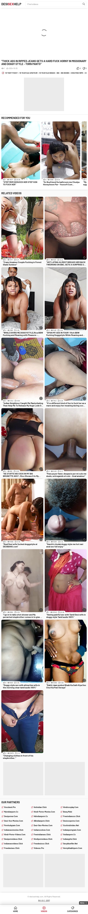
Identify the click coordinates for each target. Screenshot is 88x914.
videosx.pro (39, 848)
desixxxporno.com (71, 821)
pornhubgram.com (12, 825)
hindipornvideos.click (43, 839)
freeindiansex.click (42, 834)
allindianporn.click (41, 821)
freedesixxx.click (41, 843)
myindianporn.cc (11, 812)
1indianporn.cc (69, 834)
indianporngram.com (72, 830)
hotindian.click (40, 807)
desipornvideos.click (13, 839)
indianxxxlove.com (42, 830)
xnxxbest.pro (10, 807)
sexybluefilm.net (70, 843)
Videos (44, 911)
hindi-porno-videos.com (14, 834)
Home (15, 911)
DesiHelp (11, 4)
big (58, 73)
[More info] (41, 257)
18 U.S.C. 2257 (44, 900)
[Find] (83, 4)
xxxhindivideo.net (71, 825)
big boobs (65, 73)
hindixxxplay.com (70, 807)
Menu (82, 903)
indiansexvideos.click (13, 843)
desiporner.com (11, 816)
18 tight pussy (11, 73)
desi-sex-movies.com (43, 825)
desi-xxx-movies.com (13, 821)
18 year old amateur (28, 73)
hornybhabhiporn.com (72, 848)
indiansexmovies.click (13, 830)
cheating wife (77, 73)
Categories (72, 911)
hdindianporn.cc (41, 816)
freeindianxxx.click (71, 816)
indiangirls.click (70, 839)
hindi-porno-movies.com (44, 812)
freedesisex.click (11, 848)
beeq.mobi (67, 812)
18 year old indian (47, 73)
